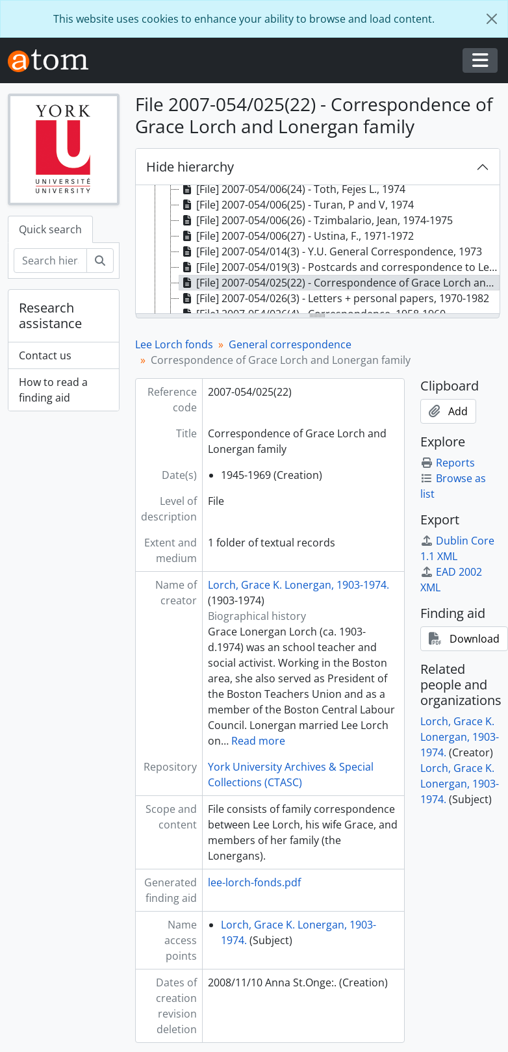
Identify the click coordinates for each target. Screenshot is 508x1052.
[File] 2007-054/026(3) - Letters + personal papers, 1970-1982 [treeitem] (334, 298)
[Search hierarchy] (50, 260)
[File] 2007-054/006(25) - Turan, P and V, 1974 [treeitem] (296, 204)
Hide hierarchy (190, 166)
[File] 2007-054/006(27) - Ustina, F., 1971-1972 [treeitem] (296, 236)
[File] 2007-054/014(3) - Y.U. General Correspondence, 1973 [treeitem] (330, 251)
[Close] (491, 19)
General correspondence (290, 344)
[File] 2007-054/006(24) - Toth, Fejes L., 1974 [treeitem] (292, 189)
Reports (447, 462)
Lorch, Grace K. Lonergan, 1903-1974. (298, 585)
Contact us (45, 355)
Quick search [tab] (50, 229)
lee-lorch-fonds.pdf (254, 882)
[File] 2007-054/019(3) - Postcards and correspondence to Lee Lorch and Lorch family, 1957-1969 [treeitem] (339, 267)
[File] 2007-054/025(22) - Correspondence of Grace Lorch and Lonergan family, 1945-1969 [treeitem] (339, 282)
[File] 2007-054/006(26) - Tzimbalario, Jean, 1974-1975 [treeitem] (316, 220)
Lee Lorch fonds (174, 344)
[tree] (318, 250)
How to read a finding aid (53, 390)
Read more (258, 741)
